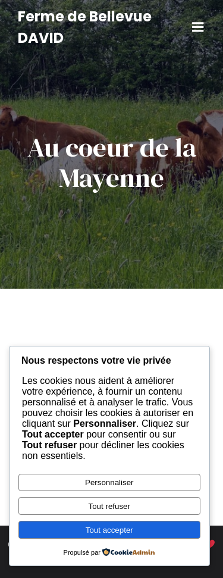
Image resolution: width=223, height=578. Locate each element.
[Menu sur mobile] (198, 27)
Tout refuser (109, 506)
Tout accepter (109, 530)
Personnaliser (109, 482)
